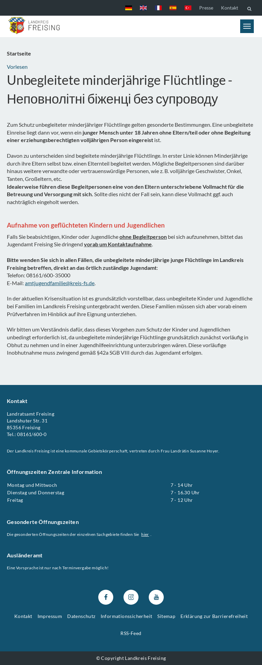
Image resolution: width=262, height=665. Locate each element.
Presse (206, 8)
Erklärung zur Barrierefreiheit (214, 616)
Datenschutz (81, 616)
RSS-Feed (130, 633)
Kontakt (229, 8)
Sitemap (166, 616)
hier (145, 534)
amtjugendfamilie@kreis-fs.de (59, 283)
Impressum (50, 616)
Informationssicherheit (126, 616)
